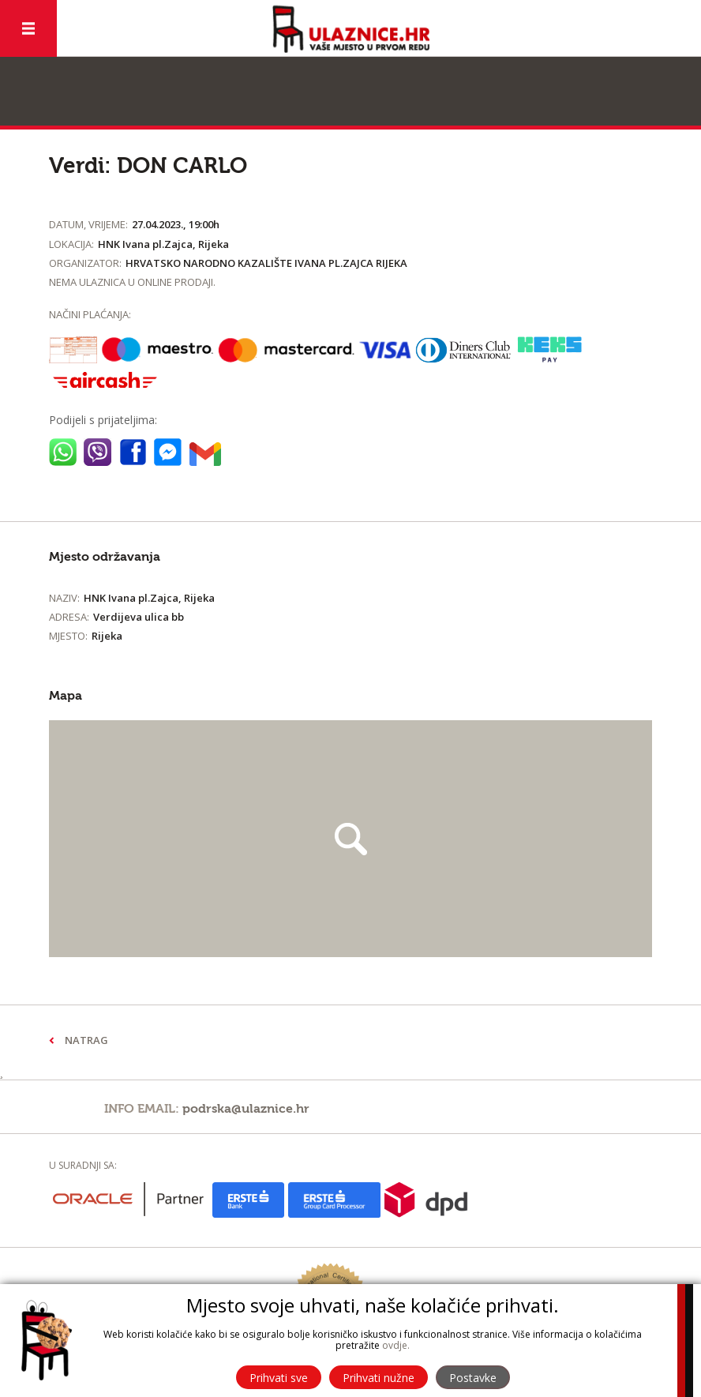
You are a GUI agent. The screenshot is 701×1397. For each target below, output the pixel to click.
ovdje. (396, 1345)
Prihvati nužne (378, 1377)
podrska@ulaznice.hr (245, 1109)
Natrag (86, 1040)
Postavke (473, 1377)
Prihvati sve (278, 1377)
